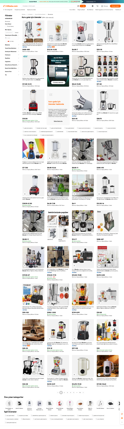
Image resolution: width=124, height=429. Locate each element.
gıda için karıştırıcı (28, 128)
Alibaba (23, 14)
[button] (78, 6)
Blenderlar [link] (50, 14)
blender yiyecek (53, 415)
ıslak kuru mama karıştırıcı (29, 131)
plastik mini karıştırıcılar (98, 415)
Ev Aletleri (30, 14)
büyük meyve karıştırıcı (83, 415)
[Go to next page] (83, 392)
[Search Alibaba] (49, 6)
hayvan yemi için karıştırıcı (83, 128)
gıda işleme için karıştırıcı (72, 419)
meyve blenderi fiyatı (71, 131)
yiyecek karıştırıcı (98, 128)
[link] (122, 414)
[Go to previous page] (57, 392)
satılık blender (59, 131)
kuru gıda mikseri (9, 415)
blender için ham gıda (41, 128)
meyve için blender (111, 128)
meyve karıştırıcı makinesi (11, 419)
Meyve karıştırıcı (25, 419)
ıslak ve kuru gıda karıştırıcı (87, 131)
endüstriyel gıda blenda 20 (46, 131)
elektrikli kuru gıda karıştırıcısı (38, 415)
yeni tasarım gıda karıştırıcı (40, 419)
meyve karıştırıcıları (102, 131)
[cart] (98, 6)
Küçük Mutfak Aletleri (40, 14)
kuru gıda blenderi (69, 128)
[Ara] (83, 6)
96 (80, 392)
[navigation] (12, 204)
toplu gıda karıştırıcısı (10, 422)
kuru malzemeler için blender (30, 135)
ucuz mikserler (100, 419)
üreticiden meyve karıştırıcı (67, 415)
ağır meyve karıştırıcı (87, 419)
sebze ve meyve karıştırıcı (46, 135)
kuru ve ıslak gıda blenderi (56, 419)
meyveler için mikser (22, 415)
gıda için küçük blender (56, 128)
